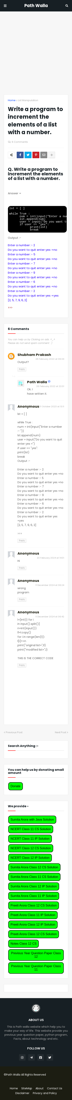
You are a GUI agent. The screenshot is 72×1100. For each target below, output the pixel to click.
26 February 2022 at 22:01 (50, 386)
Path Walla (36, 6)
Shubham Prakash (34, 354)
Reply (22, 369)
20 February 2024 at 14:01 (50, 557)
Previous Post (14, 732)
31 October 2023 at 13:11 (51, 406)
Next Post (60, 732)
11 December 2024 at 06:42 (49, 616)
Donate (16, 786)
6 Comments (20, 142)
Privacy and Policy (45, 1093)
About (40, 1088)
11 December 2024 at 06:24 (49, 585)
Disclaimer (22, 1093)
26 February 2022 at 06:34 (50, 358)
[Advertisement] (36, 53)
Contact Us (54, 1088)
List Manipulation (28, 100)
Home (12, 100)
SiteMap (26, 1088)
